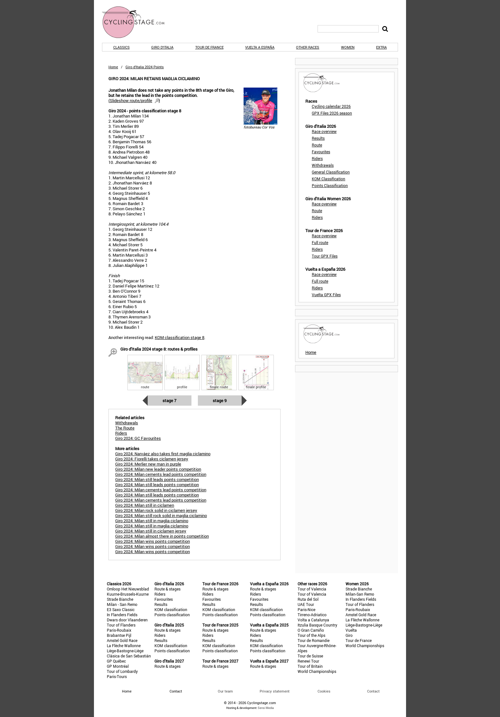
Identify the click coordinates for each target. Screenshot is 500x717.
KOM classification (170, 609)
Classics (121, 47)
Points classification (172, 614)
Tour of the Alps (311, 635)
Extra (381, 47)
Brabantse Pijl (119, 635)
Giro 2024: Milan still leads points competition (157, 479)
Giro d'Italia (162, 47)
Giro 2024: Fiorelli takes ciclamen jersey (151, 459)
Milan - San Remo (122, 604)
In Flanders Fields (122, 614)
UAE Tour (306, 604)
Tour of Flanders (121, 624)
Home (113, 66)
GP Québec (116, 661)
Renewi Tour (308, 661)
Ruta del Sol (308, 599)
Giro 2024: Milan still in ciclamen (144, 505)
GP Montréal (118, 666)
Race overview (324, 131)
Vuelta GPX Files (326, 294)
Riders (317, 158)
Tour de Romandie (313, 640)
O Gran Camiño (311, 630)
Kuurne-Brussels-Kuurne (128, 594)
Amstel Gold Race (122, 640)
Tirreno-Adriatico (312, 614)
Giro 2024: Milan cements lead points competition (160, 474)
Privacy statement (275, 691)
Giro (349, 635)
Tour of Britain (310, 666)
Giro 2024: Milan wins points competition (152, 541)
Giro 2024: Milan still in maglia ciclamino (151, 521)
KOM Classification (328, 178)
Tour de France (209, 47)
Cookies (324, 691)
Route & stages (167, 588)
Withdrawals (323, 165)
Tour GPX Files (325, 256)
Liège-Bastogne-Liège (125, 650)
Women (348, 47)
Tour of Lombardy (122, 671)
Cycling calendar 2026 (331, 106)
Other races (307, 47)
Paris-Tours (117, 676)
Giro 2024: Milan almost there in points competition (162, 536)
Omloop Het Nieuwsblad (128, 588)
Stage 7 (169, 400)
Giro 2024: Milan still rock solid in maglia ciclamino (161, 515)
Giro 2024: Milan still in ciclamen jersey (150, 531)
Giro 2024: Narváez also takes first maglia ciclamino (162, 454)
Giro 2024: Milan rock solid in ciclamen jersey (156, 510)
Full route (320, 242)
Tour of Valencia (312, 588)
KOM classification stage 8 (179, 337)
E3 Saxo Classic (120, 609)
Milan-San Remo (360, 594)
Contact (373, 691)
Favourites (321, 151)
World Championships (317, 671)
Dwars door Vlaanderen (127, 619)
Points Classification (330, 185)
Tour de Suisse (310, 655)
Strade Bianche (120, 599)
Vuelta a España (259, 47)
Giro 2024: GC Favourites (138, 438)
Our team (225, 691)
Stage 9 (220, 400)
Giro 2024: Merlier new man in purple (148, 464)
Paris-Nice (306, 609)
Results (318, 138)
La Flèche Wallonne (124, 645)
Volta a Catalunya (313, 619)
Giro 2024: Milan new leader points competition (158, 469)
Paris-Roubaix (119, 630)
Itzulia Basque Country (317, 624)
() (134, 100)
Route (317, 144)
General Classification (331, 172)
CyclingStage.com (137, 22)
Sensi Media (266, 708)
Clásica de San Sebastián (129, 655)
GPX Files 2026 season (332, 113)
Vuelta (351, 630)
